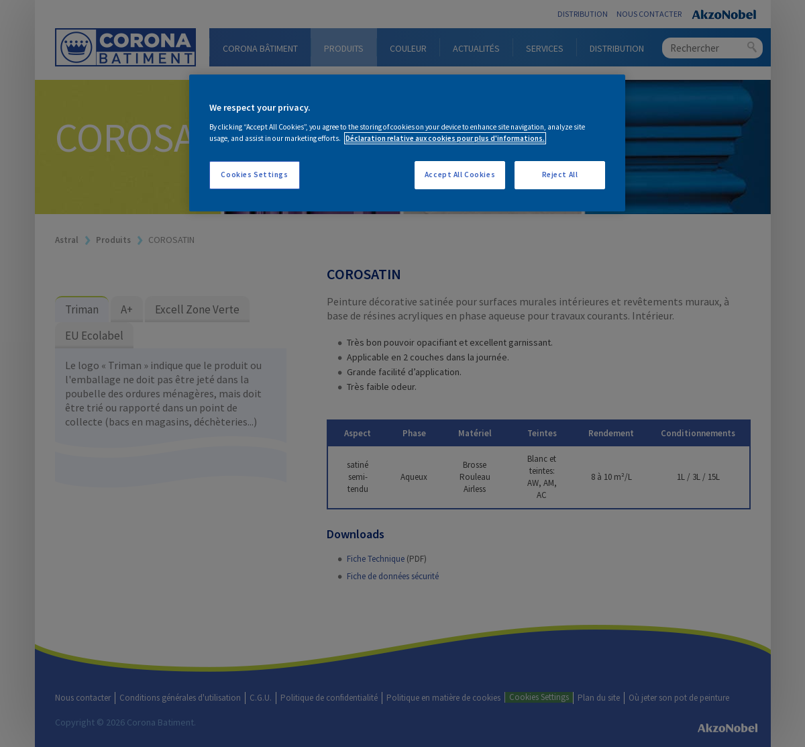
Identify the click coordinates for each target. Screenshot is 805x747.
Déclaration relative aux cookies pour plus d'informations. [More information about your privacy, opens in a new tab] (445, 138)
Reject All (560, 174)
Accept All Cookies (460, 174)
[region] (407, 142)
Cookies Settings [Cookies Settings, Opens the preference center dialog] (254, 174)
